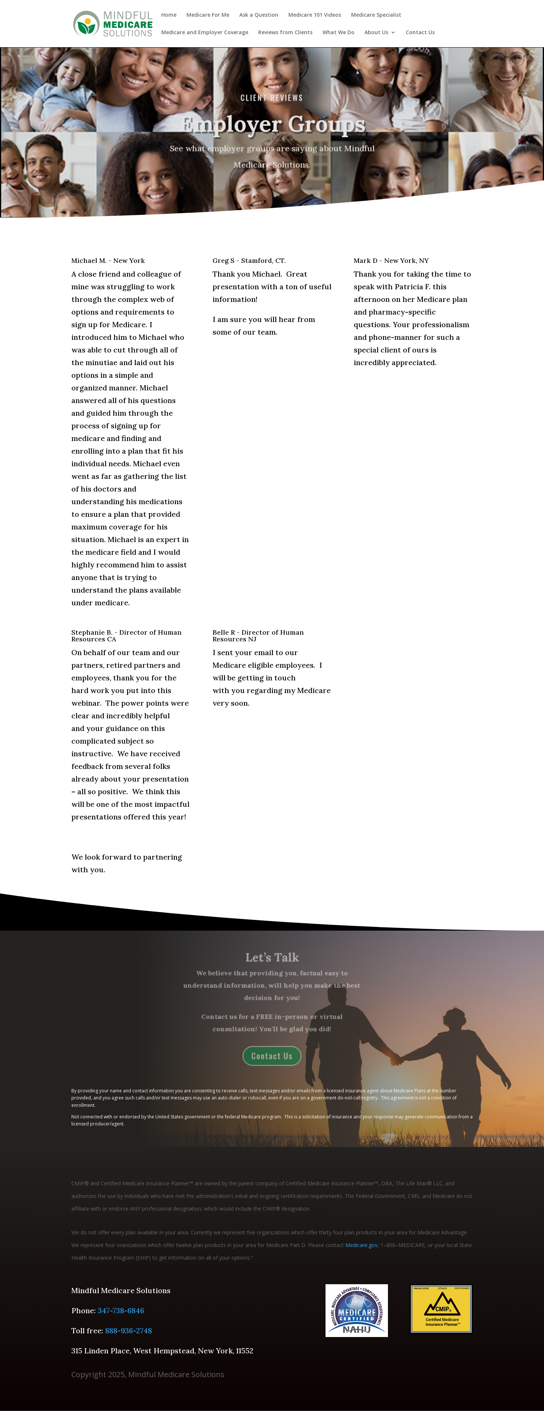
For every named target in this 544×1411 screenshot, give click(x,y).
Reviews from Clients (285, 33)
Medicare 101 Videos (314, 15)
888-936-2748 (128, 1330)
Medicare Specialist (376, 15)
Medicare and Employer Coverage (204, 33)
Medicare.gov (361, 1245)
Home (169, 15)
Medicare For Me (208, 15)
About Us (376, 33)
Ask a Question (258, 15)
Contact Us (420, 33)
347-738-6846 (121, 1310)
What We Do (338, 33)
